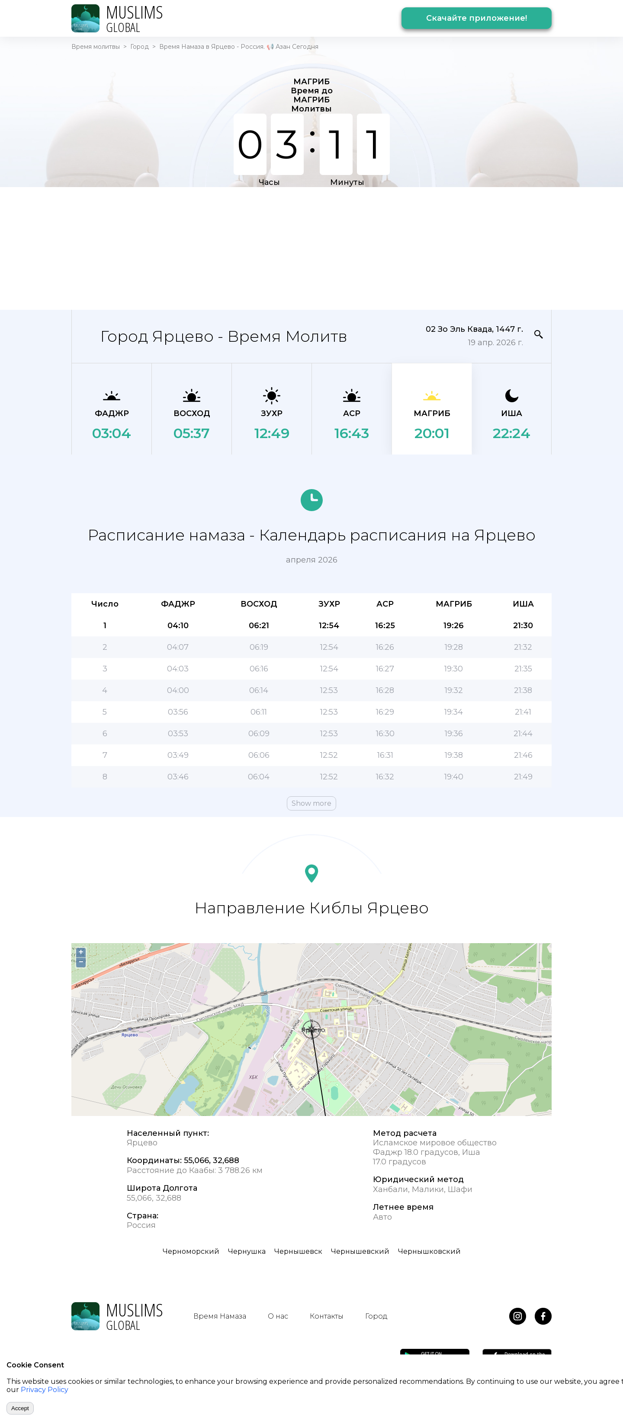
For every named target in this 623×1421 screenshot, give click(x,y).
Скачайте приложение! (476, 18)
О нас (278, 1316)
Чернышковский (429, 1251)
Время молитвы (95, 47)
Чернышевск (298, 1251)
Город (139, 47)
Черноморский (191, 1251)
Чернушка (247, 1251)
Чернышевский (360, 1251)
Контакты (327, 1316)
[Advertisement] (311, 247)
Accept (20, 1408)
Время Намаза (219, 1316)
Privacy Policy (44, 1390)
